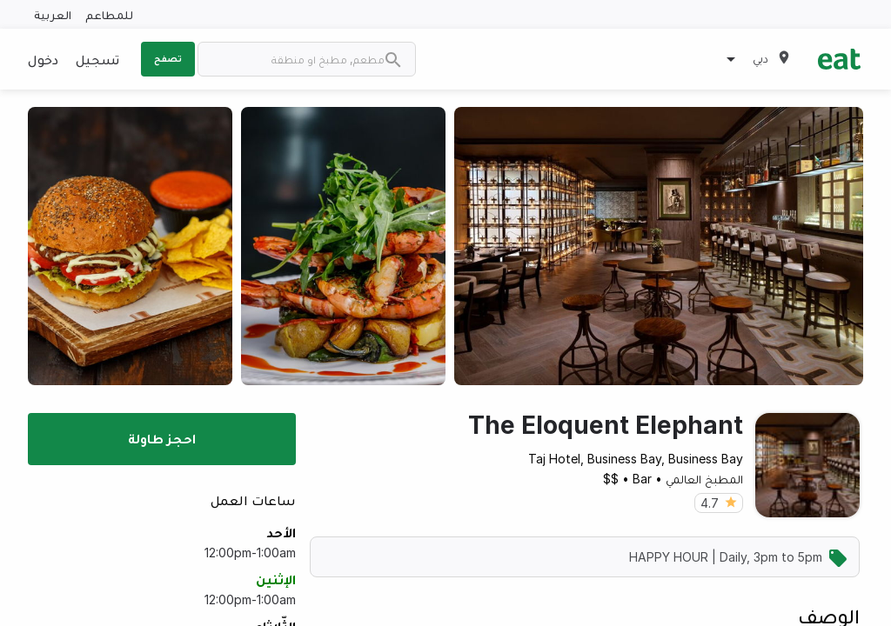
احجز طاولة (162, 438)
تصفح (168, 58)
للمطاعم (109, 14)
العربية (52, 14)
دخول (43, 59)
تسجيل (97, 59)
